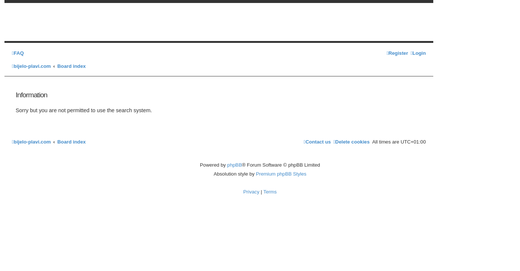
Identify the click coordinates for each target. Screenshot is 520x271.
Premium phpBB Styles (281, 174)
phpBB (234, 165)
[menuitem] (18, 53)
